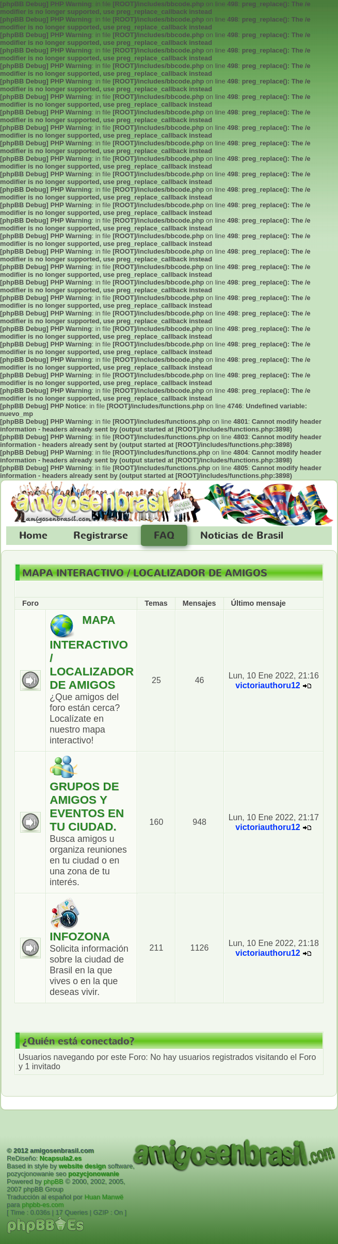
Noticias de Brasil (241, 535)
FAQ (164, 535)
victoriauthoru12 (267, 685)
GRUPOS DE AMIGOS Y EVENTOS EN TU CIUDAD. (87, 806)
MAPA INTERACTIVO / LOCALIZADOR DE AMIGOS (144, 573)
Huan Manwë (103, 1197)
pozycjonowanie (93, 1173)
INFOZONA (80, 936)
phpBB (53, 1181)
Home (33, 535)
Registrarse (100, 535)
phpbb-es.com (42, 1204)
